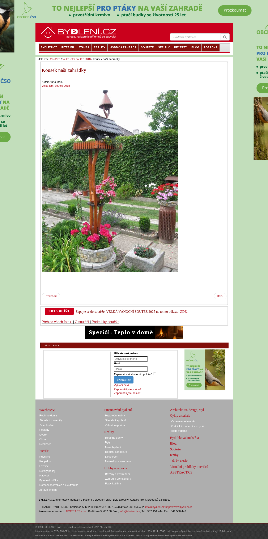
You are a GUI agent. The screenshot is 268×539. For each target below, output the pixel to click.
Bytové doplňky (48, 480)
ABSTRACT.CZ (181, 472)
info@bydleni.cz (155, 507)
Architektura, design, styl (187, 410)
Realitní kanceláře (116, 451)
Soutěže (55, 59)
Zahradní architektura (118, 478)
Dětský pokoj (47, 470)
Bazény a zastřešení (117, 474)
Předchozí (51, 296)
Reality (109, 432)
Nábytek (44, 475)
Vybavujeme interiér (183, 421)
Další (220, 296)
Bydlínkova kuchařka (184, 438)
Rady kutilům (113, 483)
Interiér (43, 451)
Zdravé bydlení (48, 489)
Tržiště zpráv (178, 461)
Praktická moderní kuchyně (187, 426)
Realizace (45, 444)
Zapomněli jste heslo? (127, 393)
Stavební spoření (115, 420)
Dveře (43, 434)
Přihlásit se (124, 379)
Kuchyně (44, 456)
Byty (107, 442)
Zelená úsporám (115, 425)
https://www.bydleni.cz (178, 507)
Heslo (117, 363)
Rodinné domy (48, 415)
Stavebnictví (47, 410)
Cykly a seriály (180, 415)
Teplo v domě (179, 430)
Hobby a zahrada (115, 468)
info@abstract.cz (130, 511)
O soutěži (82, 322)
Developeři (111, 456)
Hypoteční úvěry (115, 415)
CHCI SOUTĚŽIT (59, 311)
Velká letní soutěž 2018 (77, 59)
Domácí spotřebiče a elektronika (58, 485)
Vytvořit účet (121, 385)
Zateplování (46, 425)
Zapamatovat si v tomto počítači (133, 374)
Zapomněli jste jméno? (127, 389)
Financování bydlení (118, 410)
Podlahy (44, 429)
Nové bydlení (113, 447)
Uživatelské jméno (126, 353)
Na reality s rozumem (118, 461)
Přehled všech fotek (57, 322)
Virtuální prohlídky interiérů (189, 466)
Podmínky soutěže (105, 322)
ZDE (183, 311)
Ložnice (44, 466)
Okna (42, 439)
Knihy (174, 455)
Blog (173, 443)
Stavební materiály (50, 420)
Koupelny (45, 461)
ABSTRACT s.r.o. (76, 511)
